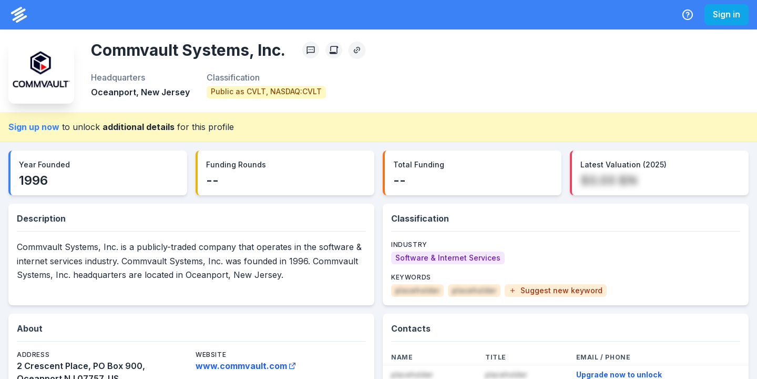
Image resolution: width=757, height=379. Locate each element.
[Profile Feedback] (310, 50)
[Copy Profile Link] (357, 50)
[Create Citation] (333, 50)
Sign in (726, 14)
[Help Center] (687, 14)
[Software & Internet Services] (448, 258)
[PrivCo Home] (18, 14)
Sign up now (33, 127)
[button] (556, 290)
